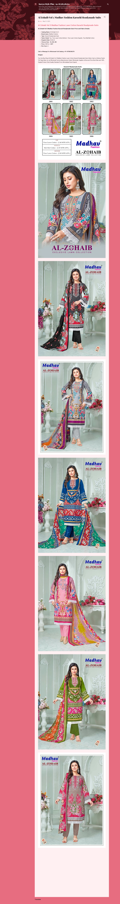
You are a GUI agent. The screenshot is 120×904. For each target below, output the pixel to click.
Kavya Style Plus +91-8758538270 (54, 4)
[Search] (108, 4)
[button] (105, 17)
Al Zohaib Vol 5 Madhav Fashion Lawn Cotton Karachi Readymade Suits (68, 25)
